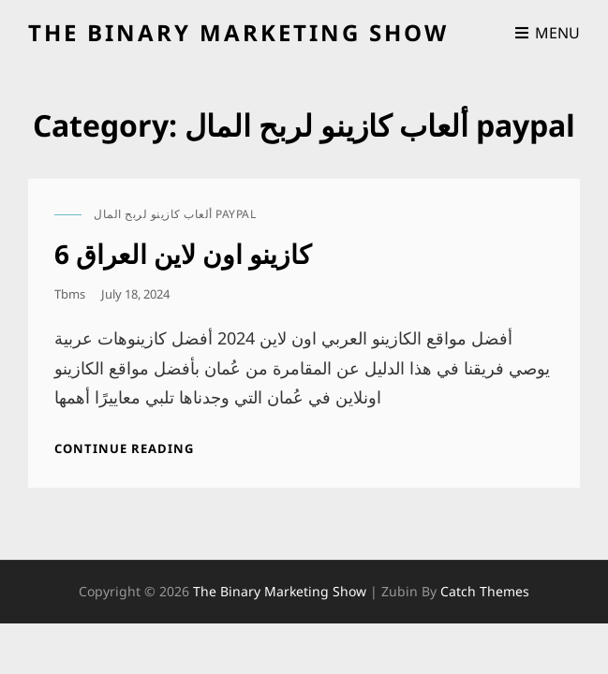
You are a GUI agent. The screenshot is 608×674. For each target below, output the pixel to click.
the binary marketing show (238, 32)
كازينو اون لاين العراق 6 (182, 253)
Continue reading (124, 448)
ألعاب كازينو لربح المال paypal (175, 214)
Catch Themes (484, 591)
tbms (69, 294)
